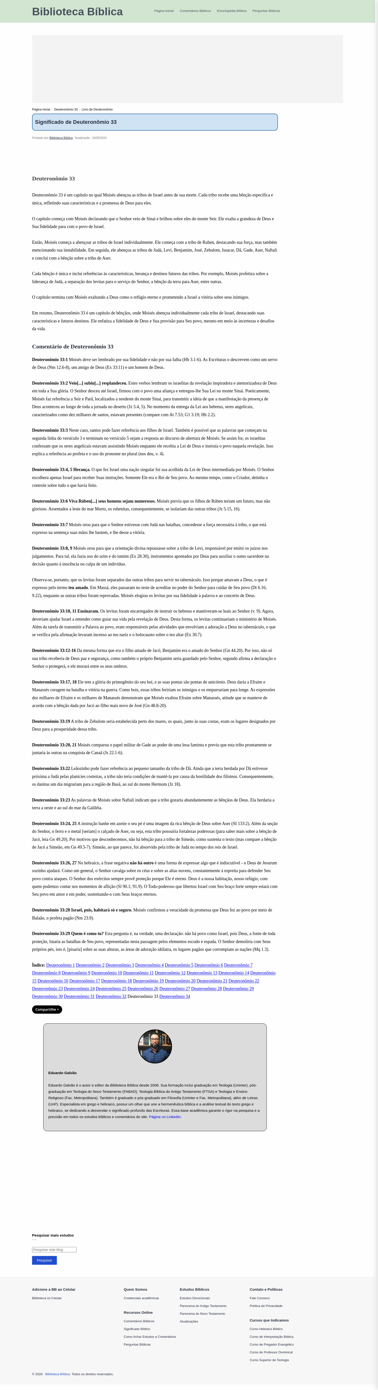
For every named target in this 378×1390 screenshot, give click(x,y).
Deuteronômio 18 (116, 986)
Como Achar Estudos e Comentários (150, 1342)
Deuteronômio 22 (243, 986)
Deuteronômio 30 (47, 1002)
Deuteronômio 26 (143, 994)
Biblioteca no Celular (47, 1304)
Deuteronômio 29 (238, 994)
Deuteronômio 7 (238, 970)
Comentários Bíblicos (139, 1326)
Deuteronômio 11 (138, 978)
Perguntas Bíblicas (137, 1350)
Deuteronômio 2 (90, 970)
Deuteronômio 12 (170, 978)
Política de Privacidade (266, 1311)
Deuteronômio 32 (111, 1002)
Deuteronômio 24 (79, 994)
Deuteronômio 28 (206, 994)
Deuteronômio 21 (212, 986)
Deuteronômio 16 (53, 986)
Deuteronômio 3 (119, 970)
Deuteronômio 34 (174, 1002)
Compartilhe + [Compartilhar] (47, 1014)
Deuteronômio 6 (208, 970)
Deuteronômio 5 (179, 970)
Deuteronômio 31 (79, 1002)
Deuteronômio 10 (106, 978)
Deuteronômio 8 (46, 978)
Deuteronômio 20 (180, 986)
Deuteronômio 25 (111, 994)
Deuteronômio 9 (76, 978)
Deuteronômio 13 (202, 978)
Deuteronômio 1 (60, 970)
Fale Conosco (260, 1304)
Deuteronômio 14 (233, 978)
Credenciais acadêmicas (141, 1304)
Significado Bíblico (137, 1334)
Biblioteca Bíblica (77, 11)
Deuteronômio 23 (47, 994)
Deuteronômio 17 (84, 986)
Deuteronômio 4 (149, 970)
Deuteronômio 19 (148, 986)
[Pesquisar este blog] (54, 1255)
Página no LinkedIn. (165, 1122)
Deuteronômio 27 (174, 994)
